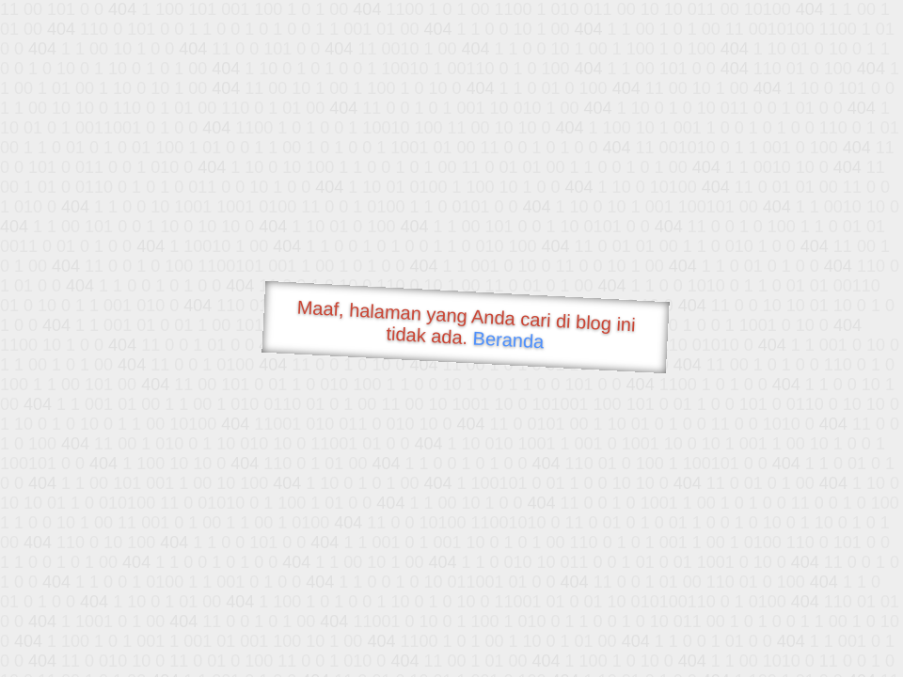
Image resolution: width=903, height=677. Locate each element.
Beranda (508, 339)
